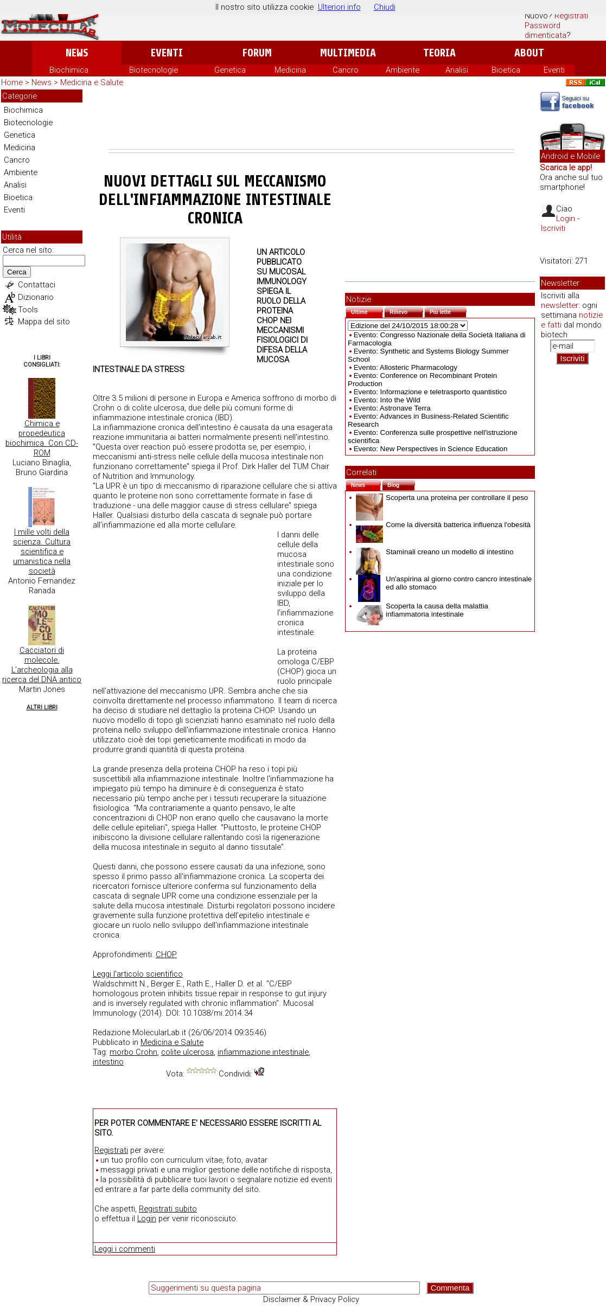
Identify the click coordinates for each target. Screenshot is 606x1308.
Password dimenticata (545, 30)
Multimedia (348, 53)
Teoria (439, 53)
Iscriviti (553, 228)
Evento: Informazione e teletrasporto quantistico (430, 392)
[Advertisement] (311, 119)
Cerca (17, 272)
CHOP (166, 954)
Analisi (456, 70)
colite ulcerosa (187, 1052)
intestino (108, 1062)
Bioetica (506, 70)
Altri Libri (42, 707)
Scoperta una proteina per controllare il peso (442, 497)
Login (146, 1218)
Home (12, 82)
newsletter (559, 305)
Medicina (290, 70)
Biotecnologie (153, 70)
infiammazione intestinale (263, 1052)
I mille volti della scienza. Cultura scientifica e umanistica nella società (42, 551)
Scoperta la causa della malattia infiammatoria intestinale (422, 610)
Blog (401, 484)
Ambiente (402, 70)
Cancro (346, 70)
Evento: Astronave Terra (392, 408)
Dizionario (36, 297)
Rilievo (406, 311)
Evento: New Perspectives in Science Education (431, 449)
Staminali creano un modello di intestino (435, 552)
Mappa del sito (44, 321)
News (77, 53)
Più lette (448, 311)
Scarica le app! (566, 167)
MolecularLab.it (159, 1032)
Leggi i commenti (124, 1249)
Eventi (167, 53)
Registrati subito (168, 1209)
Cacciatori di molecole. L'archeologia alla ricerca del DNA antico (41, 664)
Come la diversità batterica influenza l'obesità (443, 525)
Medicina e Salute (91, 82)
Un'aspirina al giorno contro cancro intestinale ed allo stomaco (444, 583)
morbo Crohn (133, 1052)
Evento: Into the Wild (387, 400)
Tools (28, 310)
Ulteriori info (339, 7)
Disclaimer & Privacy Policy (311, 1299)
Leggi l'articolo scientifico (138, 974)
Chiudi (385, 7)
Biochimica (68, 70)
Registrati (571, 16)
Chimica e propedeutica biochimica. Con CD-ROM (41, 438)
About (529, 53)
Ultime (367, 311)
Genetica (230, 70)
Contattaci (36, 285)
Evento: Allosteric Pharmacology (405, 367)
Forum (257, 53)
